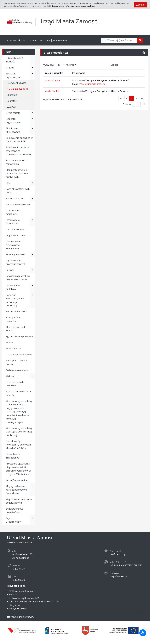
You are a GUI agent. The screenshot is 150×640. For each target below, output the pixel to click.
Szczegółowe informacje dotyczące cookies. (73, 6)
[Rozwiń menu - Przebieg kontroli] (32, 254)
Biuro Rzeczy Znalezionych (13, 456)
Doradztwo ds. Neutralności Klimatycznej (13, 245)
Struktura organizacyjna (39, 40)
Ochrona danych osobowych (15, 383)
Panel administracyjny (20, 617)
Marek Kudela (52, 80)
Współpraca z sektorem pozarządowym (19, 501)
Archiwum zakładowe (17, 370)
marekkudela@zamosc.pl (92, 84)
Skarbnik (12, 95)
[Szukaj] (140, 40)
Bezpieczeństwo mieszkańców (14, 510)
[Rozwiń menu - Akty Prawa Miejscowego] (32, 130)
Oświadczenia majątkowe (13, 212)
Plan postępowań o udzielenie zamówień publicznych (17, 173)
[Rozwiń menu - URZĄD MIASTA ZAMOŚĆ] (32, 59)
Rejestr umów (13, 348)
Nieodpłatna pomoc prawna (16, 362)
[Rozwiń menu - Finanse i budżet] (32, 198)
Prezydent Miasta (16, 83)
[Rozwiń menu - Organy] (32, 67)
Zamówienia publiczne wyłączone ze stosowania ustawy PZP (19, 151)
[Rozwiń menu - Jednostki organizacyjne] (32, 120)
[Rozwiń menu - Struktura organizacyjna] (32, 75)
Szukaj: (128, 65)
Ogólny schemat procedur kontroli (15, 262)
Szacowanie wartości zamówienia (17, 162)
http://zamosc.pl (118, 576)
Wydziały (11, 107)
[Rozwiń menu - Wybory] (32, 376)
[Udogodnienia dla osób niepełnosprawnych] (142, 632)
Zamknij (140, 4)
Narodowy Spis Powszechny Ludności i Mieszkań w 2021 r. (18, 444)
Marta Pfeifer (52, 91)
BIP (24, 40)
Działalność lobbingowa (19, 354)
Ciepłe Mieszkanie (15, 235)
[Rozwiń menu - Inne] (32, 183)
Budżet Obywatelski (16, 311)
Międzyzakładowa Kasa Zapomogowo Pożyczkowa (16, 490)
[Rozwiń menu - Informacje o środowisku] (32, 221)
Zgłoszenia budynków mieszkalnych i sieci (18, 277)
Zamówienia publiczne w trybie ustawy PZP (19, 139)
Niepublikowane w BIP (18, 204)
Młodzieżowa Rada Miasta (16, 328)
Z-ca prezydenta (60, 40)
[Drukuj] (144, 52)
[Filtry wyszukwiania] (103, 40)
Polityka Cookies (18, 608)
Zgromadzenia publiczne (19, 336)
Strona (127, 104)
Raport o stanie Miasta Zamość (18, 393)
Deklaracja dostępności (21, 591)
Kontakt (13, 594)
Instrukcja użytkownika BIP (24, 598)
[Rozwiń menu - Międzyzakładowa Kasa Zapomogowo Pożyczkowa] (32, 489)
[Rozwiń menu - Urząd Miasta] (32, 113)
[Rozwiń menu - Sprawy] (32, 270)
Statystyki (14, 605)
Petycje (9, 342)
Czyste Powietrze (15, 229)
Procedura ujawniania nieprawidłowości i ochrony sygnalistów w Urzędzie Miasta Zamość (19, 469)
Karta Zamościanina (17, 480)
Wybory (10, 376)
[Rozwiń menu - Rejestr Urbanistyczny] (32, 520)
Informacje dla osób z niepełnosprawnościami (34, 601)
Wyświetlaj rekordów (59, 65)
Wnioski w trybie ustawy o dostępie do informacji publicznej (19, 431)
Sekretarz (12, 101)
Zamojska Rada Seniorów (14, 319)
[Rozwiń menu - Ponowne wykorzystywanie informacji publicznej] (32, 300)
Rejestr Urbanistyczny (13, 520)
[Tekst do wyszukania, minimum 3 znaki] (121, 40)
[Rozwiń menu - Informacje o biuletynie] (32, 287)
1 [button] (131, 98)
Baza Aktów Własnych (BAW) (18, 190)
